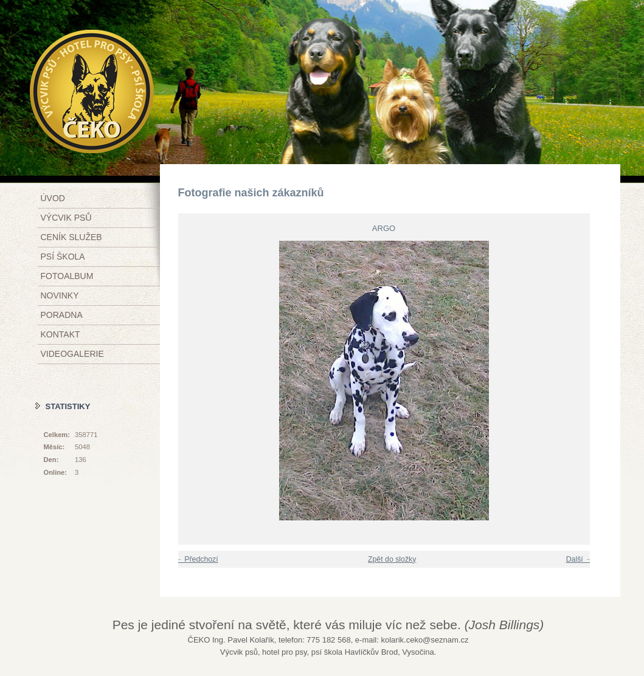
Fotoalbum (67, 276)
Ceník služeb (71, 237)
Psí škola (63, 256)
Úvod (53, 198)
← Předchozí (196, 559)
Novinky (60, 295)
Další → (579, 559)
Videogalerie (72, 354)
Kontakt (60, 334)
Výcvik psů (66, 217)
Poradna (62, 315)
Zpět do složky (392, 559)
